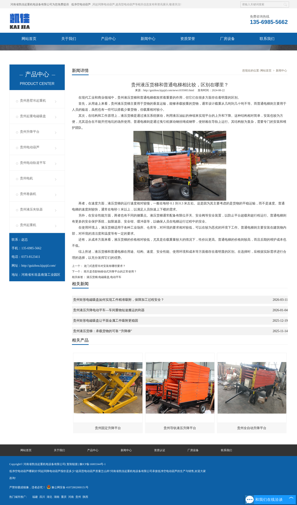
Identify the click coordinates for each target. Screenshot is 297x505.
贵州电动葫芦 (29, 147)
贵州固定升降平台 (108, 428)
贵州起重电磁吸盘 (33, 116)
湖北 (49, 497)
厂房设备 (227, 39)
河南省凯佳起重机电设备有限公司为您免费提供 (39, 4)
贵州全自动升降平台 (251, 428)
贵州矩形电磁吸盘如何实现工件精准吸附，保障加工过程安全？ (118, 299)
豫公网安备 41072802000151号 (67, 487)
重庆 (64, 497)
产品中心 (108, 39)
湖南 (56, 497)
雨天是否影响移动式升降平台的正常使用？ (110, 271)
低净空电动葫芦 (81, 4)
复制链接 (72, 464)
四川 (42, 497)
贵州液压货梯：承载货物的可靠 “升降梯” (102, 331)
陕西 (85, 497)
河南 (71, 497)
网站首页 (29, 39)
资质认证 (159, 450)
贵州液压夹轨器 (31, 209)
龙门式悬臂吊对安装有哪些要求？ (104, 266)
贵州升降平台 (29, 131)
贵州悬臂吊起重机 (33, 100)
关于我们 (68, 39)
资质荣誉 (187, 39)
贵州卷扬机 (28, 194)
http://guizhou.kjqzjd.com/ (38, 265)
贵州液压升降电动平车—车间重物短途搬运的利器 (109, 310)
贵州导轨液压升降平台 (180, 428)
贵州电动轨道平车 (33, 163)
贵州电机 (26, 178)
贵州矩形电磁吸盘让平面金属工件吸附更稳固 (105, 320)
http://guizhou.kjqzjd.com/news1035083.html (168, 90)
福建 (35, 497)
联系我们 (267, 39)
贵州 (78, 497)
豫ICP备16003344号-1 (93, 464)
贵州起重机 (28, 225)
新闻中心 (148, 39)
